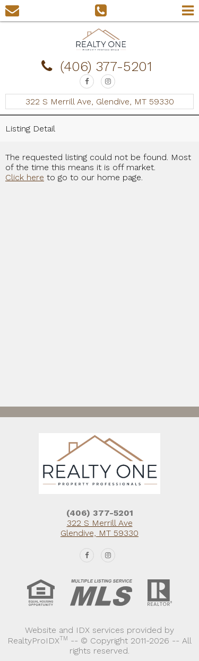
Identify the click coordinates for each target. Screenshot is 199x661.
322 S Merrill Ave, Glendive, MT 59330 (99, 101)
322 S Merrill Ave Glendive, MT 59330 (99, 528)
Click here (24, 177)
